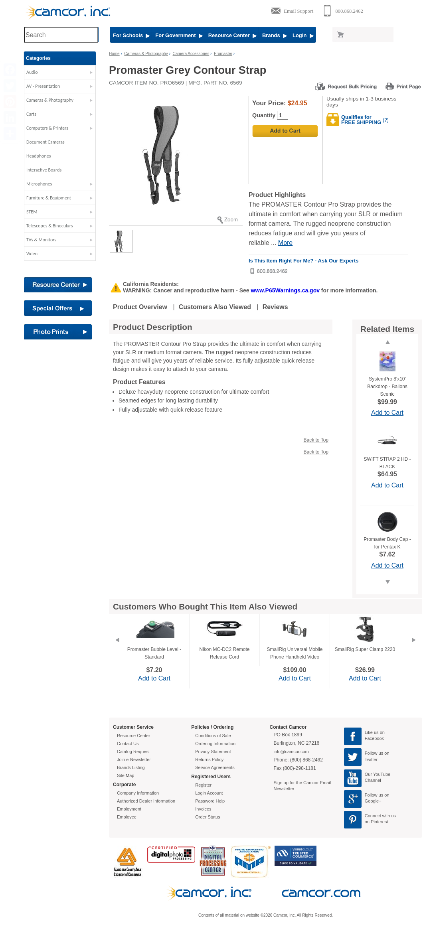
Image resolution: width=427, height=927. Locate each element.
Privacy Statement (213, 751)
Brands (274, 35)
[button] (59, 74)
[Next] (414, 650)
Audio (32, 72)
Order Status (207, 817)
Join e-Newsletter (134, 759)
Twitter (371, 759)
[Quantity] (282, 115)
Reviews (275, 307)
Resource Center (232, 35)
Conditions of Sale (213, 735)
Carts (31, 114)
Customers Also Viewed (215, 307)
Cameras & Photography (49, 100)
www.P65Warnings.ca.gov (285, 290)
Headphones (38, 156)
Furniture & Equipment (48, 198)
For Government (178, 35)
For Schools (131, 35)
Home (114, 53)
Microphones (39, 184)
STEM (31, 212)
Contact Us (127, 743)
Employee (126, 817)
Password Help (210, 801)
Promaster (223, 53)
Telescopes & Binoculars (49, 226)
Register (203, 785)
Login (303, 35)
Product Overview (140, 307)
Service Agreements (214, 767)
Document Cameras (45, 142)
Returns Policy (209, 759)
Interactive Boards (43, 170)
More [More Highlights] (285, 242)
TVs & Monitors (41, 240)
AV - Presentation (43, 86)
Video (32, 253)
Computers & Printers (47, 128)
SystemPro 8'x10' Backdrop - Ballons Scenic (387, 386)
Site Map (125, 775)
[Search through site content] (61, 35)
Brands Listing (131, 767)
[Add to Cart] (285, 131)
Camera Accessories (191, 53)
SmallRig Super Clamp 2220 (365, 649)
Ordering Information (215, 743)
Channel (373, 780)
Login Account (209, 793)
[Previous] (117, 650)
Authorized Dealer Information (146, 801)
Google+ (373, 801)
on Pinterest (376, 821)
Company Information (138, 793)
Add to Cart (387, 412)
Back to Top (316, 440)
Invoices (203, 809)
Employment (129, 809)
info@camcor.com (291, 751)
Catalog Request (133, 751)
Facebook (374, 738)
